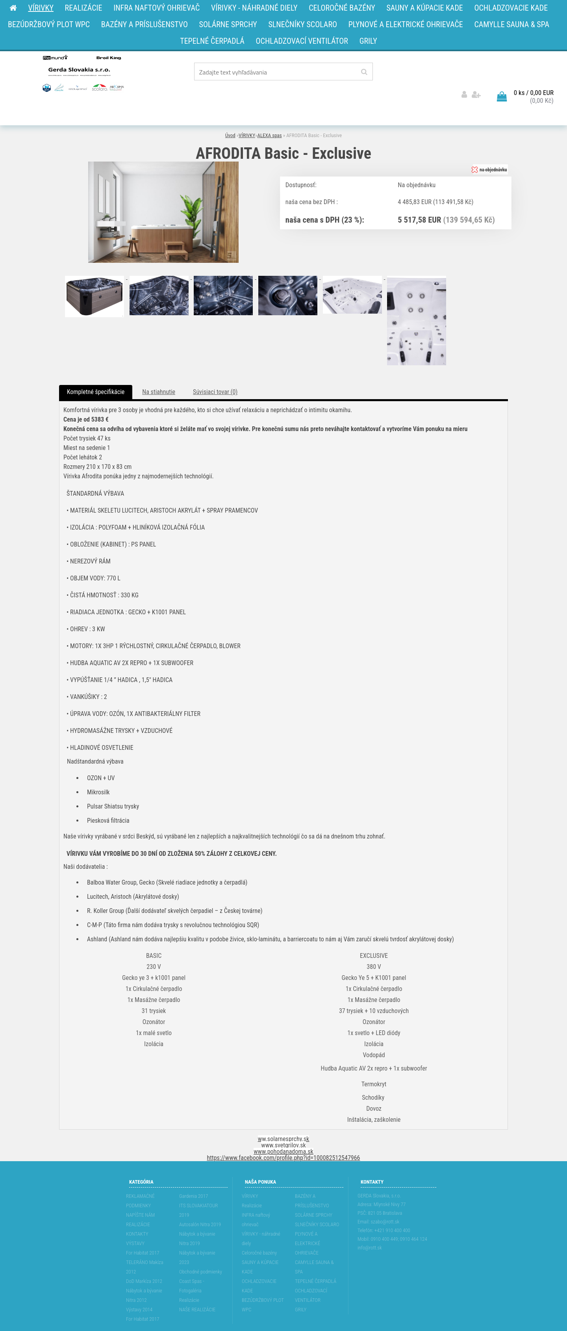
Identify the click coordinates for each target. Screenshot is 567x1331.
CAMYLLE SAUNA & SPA (314, 1245)
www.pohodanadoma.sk (283, 1129)
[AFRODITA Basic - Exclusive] (163, 142)
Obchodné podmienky (200, 1250)
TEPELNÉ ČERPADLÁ (315, 1259)
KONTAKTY (137, 1212)
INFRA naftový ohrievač (256, 1197)
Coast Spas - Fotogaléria (191, 1264)
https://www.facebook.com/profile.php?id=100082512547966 (283, 1136)
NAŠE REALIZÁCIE (197, 1287)
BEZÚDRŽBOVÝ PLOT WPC (263, 1282)
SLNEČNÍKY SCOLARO (317, 1202)
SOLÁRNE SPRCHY (313, 1193)
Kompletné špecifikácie (95, 370)
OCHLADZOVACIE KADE (259, 1264)
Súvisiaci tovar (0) (215, 370)
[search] (364, 72)
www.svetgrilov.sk (283, 1123)
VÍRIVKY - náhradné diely (261, 1216)
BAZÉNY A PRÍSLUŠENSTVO (312, 1178)
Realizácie (189, 1278)
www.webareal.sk (307, 1324)
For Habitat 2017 (142, 1231)
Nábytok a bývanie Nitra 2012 (144, 1273)
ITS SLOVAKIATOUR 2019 (198, 1188)
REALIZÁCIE (138, 1202)
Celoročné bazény (259, 1231)
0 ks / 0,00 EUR (534, 70)
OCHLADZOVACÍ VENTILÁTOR (311, 1273)
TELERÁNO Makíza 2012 (144, 1245)
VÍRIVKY (247, 113)
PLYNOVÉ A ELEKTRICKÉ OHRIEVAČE (307, 1221)
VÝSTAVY (135, 1221)
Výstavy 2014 (139, 1287)
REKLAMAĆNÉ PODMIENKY (140, 1178)
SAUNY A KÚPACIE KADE (260, 1245)
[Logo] (82, 73)
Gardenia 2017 (193, 1174)
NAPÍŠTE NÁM (140, 1193)
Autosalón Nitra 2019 (200, 1202)
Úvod (230, 113)
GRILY (300, 1287)
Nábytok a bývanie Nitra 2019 (197, 1216)
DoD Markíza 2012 (144, 1259)
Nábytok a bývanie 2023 (197, 1235)
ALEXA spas (269, 113)
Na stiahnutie (158, 370)
